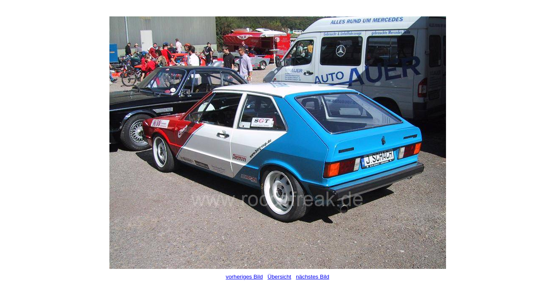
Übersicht (279, 277)
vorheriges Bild (244, 277)
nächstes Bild (312, 277)
